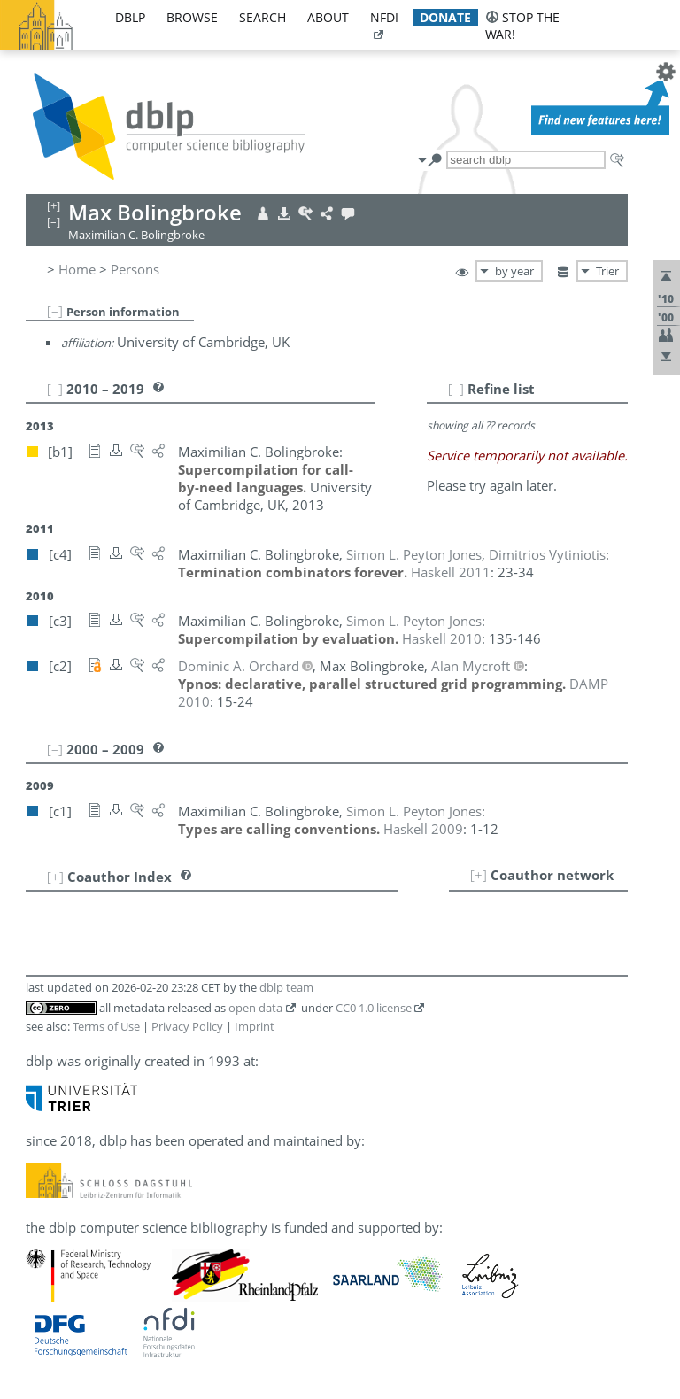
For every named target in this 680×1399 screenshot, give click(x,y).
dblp (130, 17)
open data (255, 1008)
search (262, 17)
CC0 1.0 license (374, 1008)
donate (445, 17)
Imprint (254, 1026)
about (328, 17)
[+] (478, 875)
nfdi (384, 17)
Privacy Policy (187, 1026)
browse (192, 17)
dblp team (286, 987)
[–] (55, 311)
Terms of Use (106, 1026)
